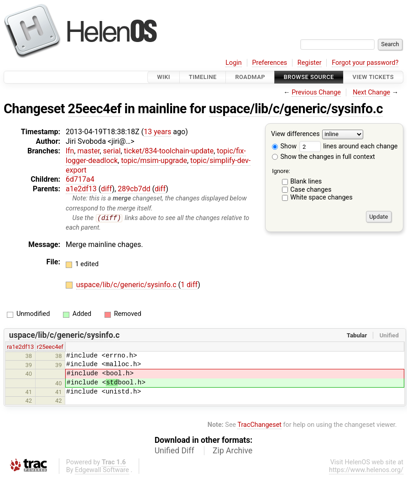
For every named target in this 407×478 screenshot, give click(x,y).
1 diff (189, 285)
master (88, 151)
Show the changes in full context (323, 157)
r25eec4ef (50, 347)
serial (112, 151)
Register (309, 63)
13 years (157, 131)
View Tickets (373, 77)
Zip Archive (232, 450)
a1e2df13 (81, 188)
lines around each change (348, 146)
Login (233, 63)
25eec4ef (94, 108)
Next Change (371, 92)
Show (284, 146)
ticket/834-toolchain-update (169, 151)
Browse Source (309, 77)
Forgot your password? (365, 63)
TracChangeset (259, 425)
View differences (295, 134)
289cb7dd (134, 188)
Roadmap (250, 77)
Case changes (310, 190)
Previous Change (316, 92)
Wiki (163, 77)
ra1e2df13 (20, 347)
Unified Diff (174, 450)
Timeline (203, 77)
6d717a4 (80, 179)
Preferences (269, 63)
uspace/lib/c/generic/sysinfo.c (296, 108)
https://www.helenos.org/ (366, 470)
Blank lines (306, 181)
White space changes (321, 197)
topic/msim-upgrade (154, 160)
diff (106, 188)
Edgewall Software (102, 470)
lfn (70, 151)
